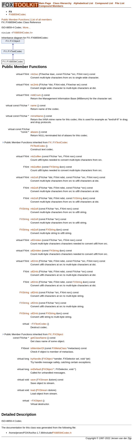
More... (26, 27)
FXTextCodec (38, 146)
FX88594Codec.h (22, 32)
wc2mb (34, 84)
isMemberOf (37, 348)
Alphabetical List (83, 3)
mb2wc (34, 74)
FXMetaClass (59, 348)
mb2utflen (36, 156)
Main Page (45, 3)
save (33, 379)
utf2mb (34, 261)
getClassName (39, 337)
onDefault (36, 369)
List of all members (41, 19)
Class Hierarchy (62, 3)
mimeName (37, 116)
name (34, 105)
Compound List (104, 3)
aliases (34, 132)
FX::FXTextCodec (58, 142)
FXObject (47, 358)
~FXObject (36, 400)
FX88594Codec (17, 14)
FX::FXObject (55, 334)
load (33, 390)
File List (119, 3)
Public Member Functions (15, 19)
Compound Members (51, 6)
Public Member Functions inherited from (35, 142)
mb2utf (34, 177)
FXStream (42, 379)
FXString (54, 166)
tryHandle (36, 358)
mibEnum (36, 95)
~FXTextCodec (39, 323)
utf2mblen (36, 240)
